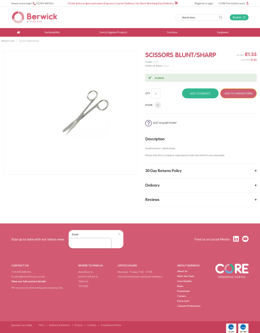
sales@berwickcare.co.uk (29, 276)
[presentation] (90, 243)
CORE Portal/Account (232, 3)
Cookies (91, 325)
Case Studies (184, 281)
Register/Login (204, 3)
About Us (182, 271)
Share (153, 105)
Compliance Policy (111, 325)
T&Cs (41, 325)
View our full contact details (28, 281)
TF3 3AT (83, 286)
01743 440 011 (45, 3)
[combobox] (200, 17)
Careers (181, 295)
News (180, 286)
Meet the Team (185, 276)
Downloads (183, 291)
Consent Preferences (188, 305)
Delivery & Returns (59, 325)
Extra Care (183, 300)
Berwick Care (8, 40)
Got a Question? (161, 122)
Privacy (79, 325)
